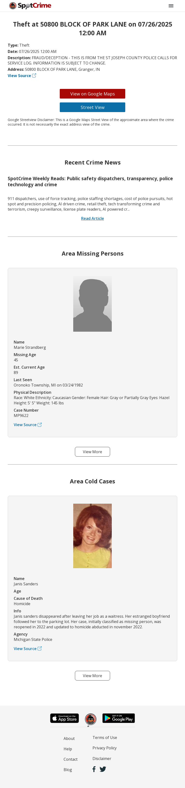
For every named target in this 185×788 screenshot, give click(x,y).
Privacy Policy (104, 748)
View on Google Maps (92, 94)
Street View (93, 107)
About (69, 738)
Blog (68, 769)
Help (68, 749)
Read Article (92, 218)
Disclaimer (101, 758)
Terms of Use (104, 737)
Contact (71, 759)
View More (92, 451)
